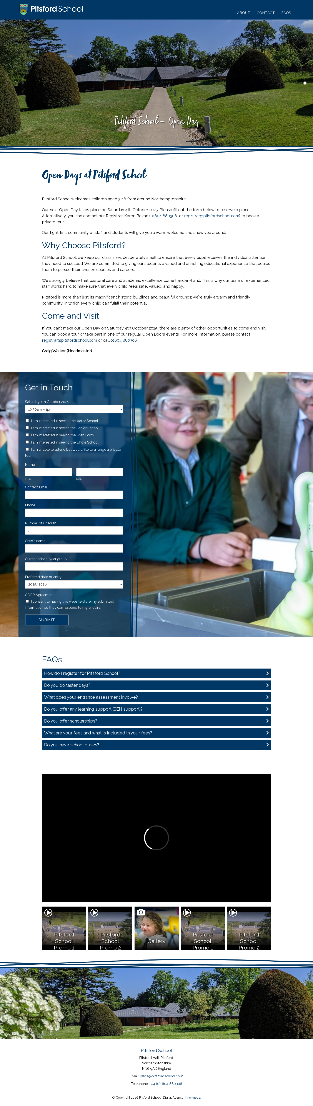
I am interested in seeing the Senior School (65, 428)
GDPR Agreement (40, 595)
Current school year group (46, 559)
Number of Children (40, 523)
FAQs (286, 13)
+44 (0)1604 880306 (165, 1084)
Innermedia (193, 1097)
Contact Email (37, 487)
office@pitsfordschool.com (161, 1076)
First (28, 478)
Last (79, 478)
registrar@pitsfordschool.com (211, 216)
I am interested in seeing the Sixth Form (62, 435)
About (243, 13)
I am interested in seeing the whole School (64, 442)
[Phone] (74, 513)
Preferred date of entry (43, 577)
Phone (30, 505)
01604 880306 (163, 216)
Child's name (35, 541)
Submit (46, 620)
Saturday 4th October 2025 (47, 402)
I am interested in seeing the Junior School (64, 421)
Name (31, 465)
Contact (266, 13)
